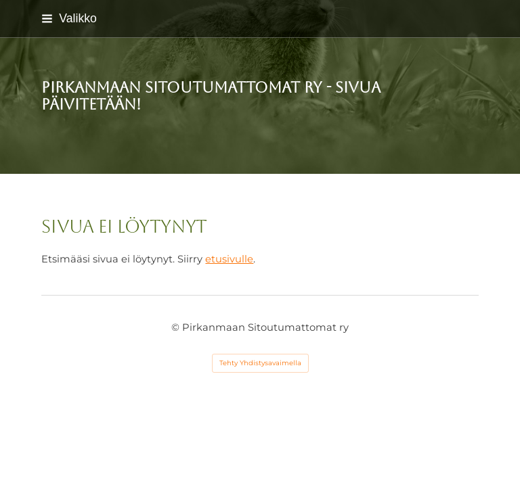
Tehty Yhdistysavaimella (260, 362)
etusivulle (229, 259)
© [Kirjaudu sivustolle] (176, 327)
